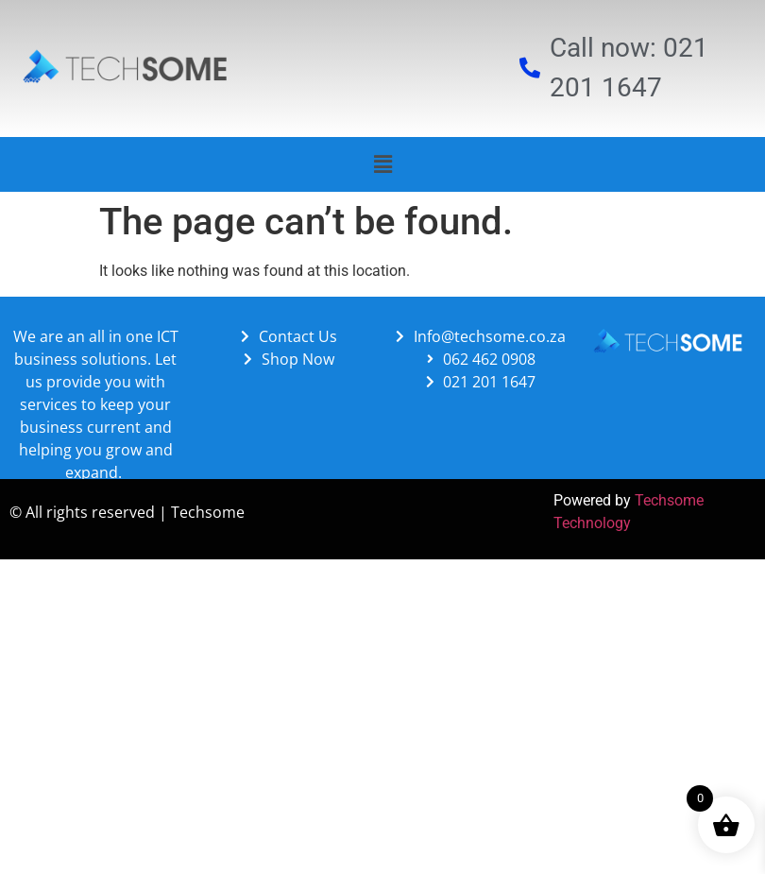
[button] (382, 164)
